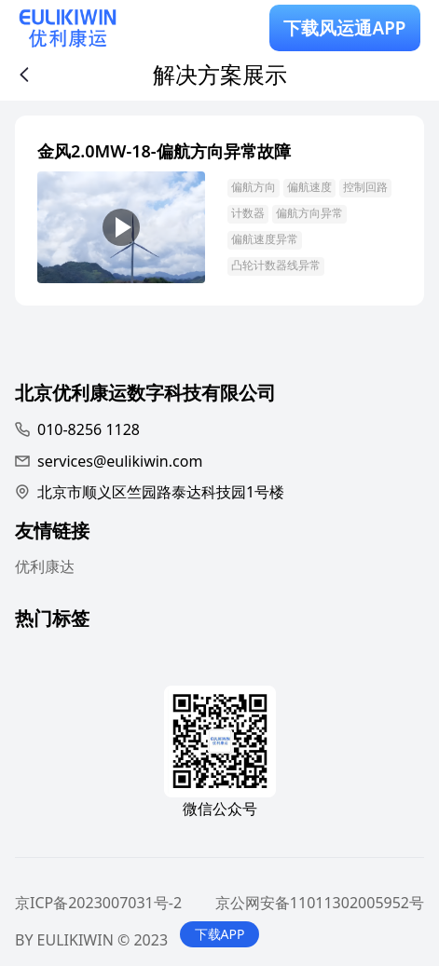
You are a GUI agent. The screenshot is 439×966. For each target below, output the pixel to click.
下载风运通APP (344, 28)
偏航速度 (309, 187)
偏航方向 (253, 187)
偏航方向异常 (309, 213)
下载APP (220, 934)
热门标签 (52, 621)
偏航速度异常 (264, 239)
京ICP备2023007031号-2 (98, 902)
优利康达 (45, 566)
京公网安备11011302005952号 (319, 902)
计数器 (248, 213)
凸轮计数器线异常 (276, 265)
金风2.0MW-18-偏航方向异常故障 (164, 151)
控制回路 (365, 187)
